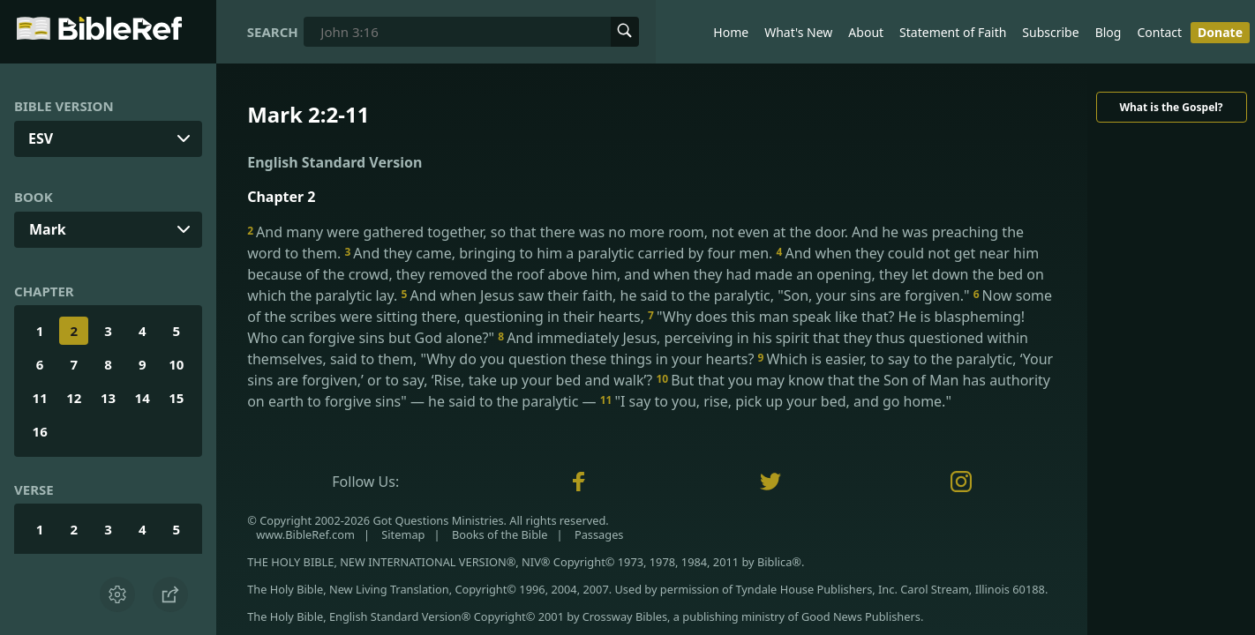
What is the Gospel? (1170, 107)
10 (176, 364)
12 (73, 398)
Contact (1159, 32)
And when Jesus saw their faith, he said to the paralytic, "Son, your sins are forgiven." (687, 295)
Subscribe (1050, 32)
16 (40, 431)
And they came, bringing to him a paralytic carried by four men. (560, 253)
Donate (1220, 32)
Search (272, 32)
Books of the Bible (500, 534)
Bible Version (64, 106)
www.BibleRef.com (305, 534)
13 (108, 398)
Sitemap (403, 534)
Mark (47, 229)
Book (33, 196)
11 (40, 398)
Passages (599, 534)
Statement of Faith (952, 32)
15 (176, 398)
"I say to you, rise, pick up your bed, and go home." (775, 401)
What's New (798, 32)
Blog (1108, 32)
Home (730, 32)
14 (142, 398)
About (865, 32)
